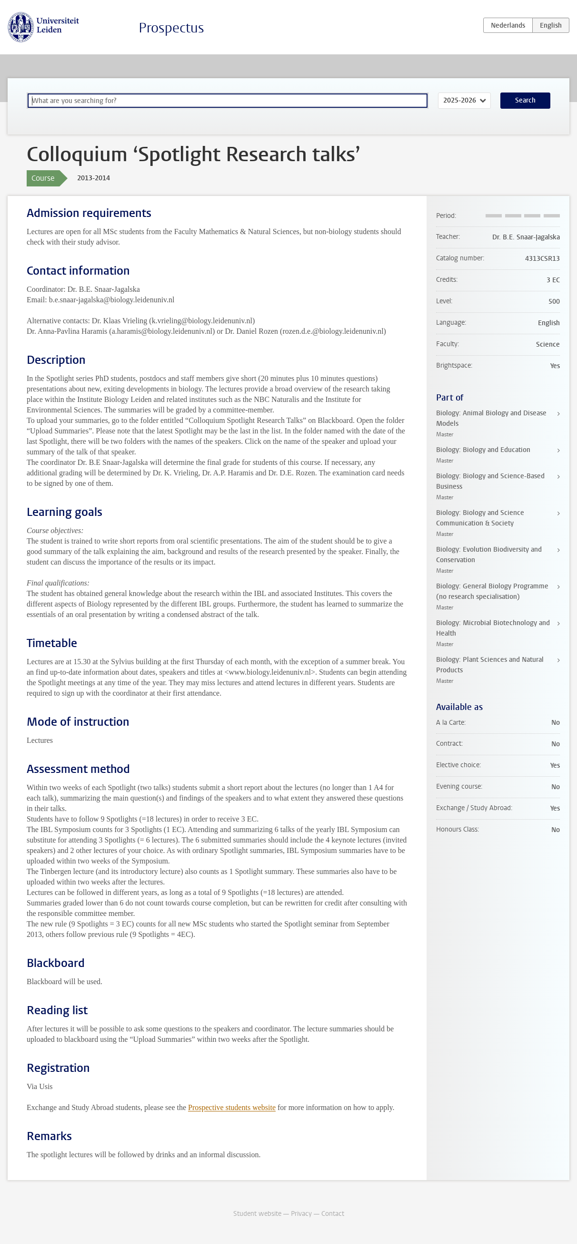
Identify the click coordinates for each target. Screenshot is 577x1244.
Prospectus (171, 28)
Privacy (301, 1213)
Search (525, 100)
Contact (332, 1213)
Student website (257, 1213)
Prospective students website (232, 1107)
